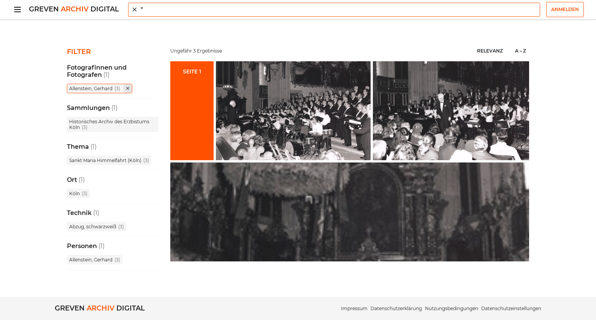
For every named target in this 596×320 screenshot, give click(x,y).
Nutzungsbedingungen (451, 308)
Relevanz (490, 51)
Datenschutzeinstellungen (511, 308)
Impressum (354, 308)
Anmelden (565, 9)
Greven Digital (74, 9)
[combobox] (334, 10)
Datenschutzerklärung (396, 308)
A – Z (520, 51)
